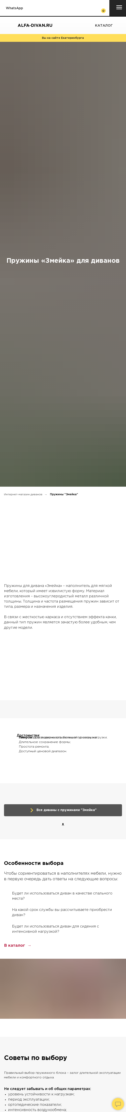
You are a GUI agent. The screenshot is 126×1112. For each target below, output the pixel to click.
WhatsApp (14, 8)
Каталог (104, 25)
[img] (117, 26)
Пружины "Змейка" (64, 494)
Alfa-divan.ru (35, 25)
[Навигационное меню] (119, 7)
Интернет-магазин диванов (23, 494)
